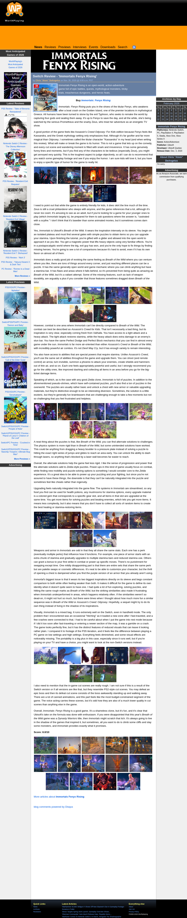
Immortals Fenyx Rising (171, 126)
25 (171, 119)
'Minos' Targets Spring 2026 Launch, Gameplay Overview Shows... (86, 912)
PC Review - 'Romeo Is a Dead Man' (15, 270)
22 (158, 119)
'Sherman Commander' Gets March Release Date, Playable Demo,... (87, 914)
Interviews (79, 47)
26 (176, 119)
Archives (36, 909)
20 (180, 116)
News (35, 907)
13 (180, 113)
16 (163, 116)
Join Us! (132, 909)
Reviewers (37, 912)
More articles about (59, 796)
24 (167, 119)
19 (176, 116)
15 (158, 116)
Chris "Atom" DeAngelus (48, 80)
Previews (64, 47)
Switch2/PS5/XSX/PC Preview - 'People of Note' (15, 427)
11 (171, 113)
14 (185, 113)
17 (167, 116)
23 (163, 119)
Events (93, 47)
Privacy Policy (134, 912)
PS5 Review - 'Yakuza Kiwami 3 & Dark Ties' (15, 263)
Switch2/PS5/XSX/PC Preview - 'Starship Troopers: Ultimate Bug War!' (15, 451)
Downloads (108, 47)
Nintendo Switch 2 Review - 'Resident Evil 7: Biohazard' (15, 252)
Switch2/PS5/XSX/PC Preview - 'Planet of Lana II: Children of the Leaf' (15, 435)
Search (122, 47)
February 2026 (171, 103)
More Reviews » (22, 276)
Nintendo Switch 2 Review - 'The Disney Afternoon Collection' (15, 146)
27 (180, 119)
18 (171, 116)
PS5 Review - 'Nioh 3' (15, 257)
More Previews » (22, 459)
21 (185, 116)
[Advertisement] (93, 34)
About (131, 907)
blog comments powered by (53, 806)
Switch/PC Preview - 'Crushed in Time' (15, 443)
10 (167, 113)
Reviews (50, 47)
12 (176, 113)
